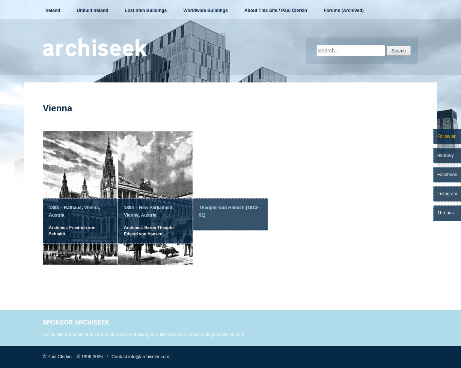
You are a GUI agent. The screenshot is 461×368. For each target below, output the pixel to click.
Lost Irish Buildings (146, 10)
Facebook (447, 174)
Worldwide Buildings (205, 10)
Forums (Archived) (344, 10)
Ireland (52, 10)
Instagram (447, 193)
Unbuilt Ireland (92, 10)
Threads (445, 212)
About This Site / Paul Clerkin (275, 10)
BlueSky (445, 155)
